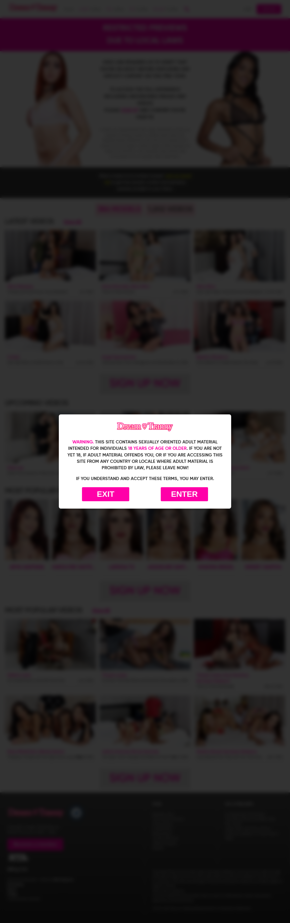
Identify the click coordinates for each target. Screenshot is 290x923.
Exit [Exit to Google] (105, 494)
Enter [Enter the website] (184, 494)
